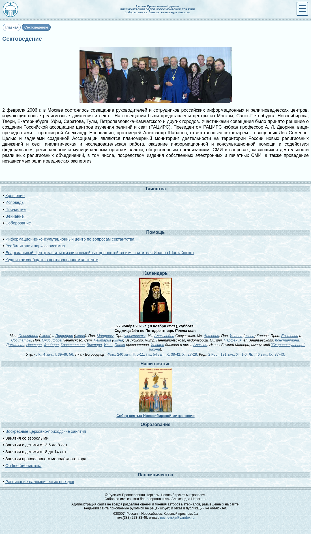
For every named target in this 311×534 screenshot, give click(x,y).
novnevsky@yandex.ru (177, 518)
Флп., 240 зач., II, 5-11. (126, 354)
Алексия (200, 345)
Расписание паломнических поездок (39, 481)
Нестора (34, 345)
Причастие (15, 209)
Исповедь (14, 202)
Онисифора (28, 336)
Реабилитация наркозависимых (35, 246)
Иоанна (236, 336)
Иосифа (157, 345)
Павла (120, 345)
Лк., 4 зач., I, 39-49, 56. (55, 354)
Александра (164, 336)
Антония (211, 336)
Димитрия (15, 345)
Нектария (102, 340)
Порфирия (64, 336)
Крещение (15, 195)
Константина (287, 340)
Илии (108, 345)
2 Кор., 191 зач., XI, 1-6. (228, 354)
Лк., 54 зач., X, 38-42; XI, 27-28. (172, 354)
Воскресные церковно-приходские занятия (45, 431)
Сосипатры (21, 340)
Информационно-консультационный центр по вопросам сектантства (69, 239)
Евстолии (289, 336)
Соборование (18, 223)
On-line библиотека (23, 465)
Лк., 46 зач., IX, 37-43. (267, 354)
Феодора (51, 345)
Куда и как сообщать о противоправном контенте (51, 260)
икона (45, 336)
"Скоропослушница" (288, 345)
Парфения (232, 340)
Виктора (94, 345)
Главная (12, 27)
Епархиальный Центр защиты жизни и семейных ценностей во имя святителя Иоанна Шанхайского (99, 252)
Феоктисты (134, 336)
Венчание (14, 216)
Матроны (105, 336)
